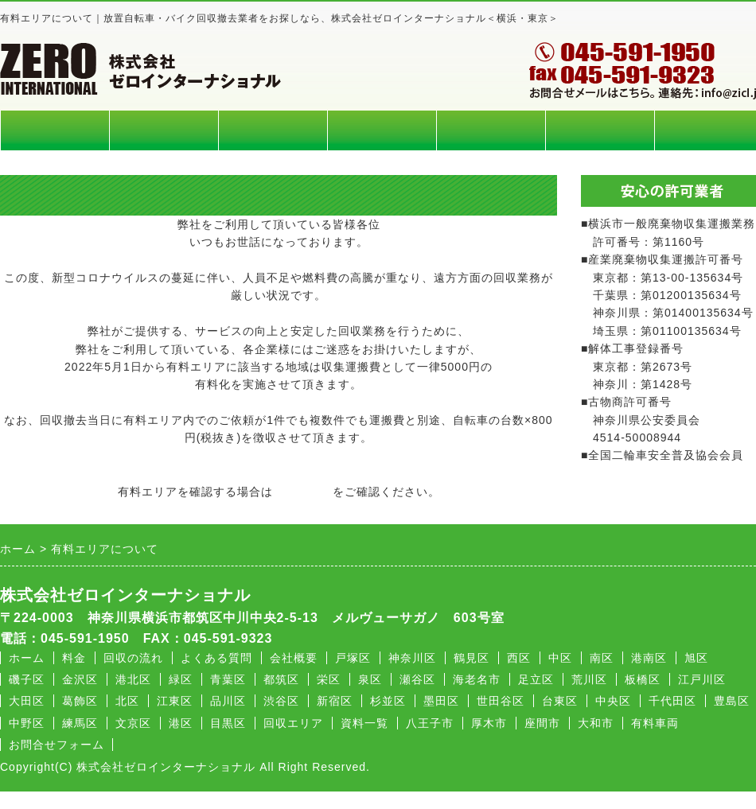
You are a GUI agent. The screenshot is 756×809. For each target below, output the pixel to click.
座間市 (542, 723)
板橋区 (643, 679)
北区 (127, 700)
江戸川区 (702, 679)
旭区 (696, 657)
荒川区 (589, 679)
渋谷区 (281, 700)
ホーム (55, 130)
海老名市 (477, 679)
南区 (602, 657)
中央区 (613, 700)
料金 (164, 130)
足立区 (536, 679)
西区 (519, 657)
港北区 (133, 679)
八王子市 (430, 723)
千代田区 (672, 700)
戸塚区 (353, 657)
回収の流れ (382, 130)
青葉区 (228, 679)
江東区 (175, 700)
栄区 (329, 679)
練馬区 (80, 723)
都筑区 (281, 679)
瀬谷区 (417, 679)
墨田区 (441, 700)
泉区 (370, 679)
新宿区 (335, 700)
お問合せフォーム (56, 744)
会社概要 (600, 130)
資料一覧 (364, 723)
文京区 (133, 723)
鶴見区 (471, 657)
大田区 (27, 700)
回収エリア (273, 130)
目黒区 (228, 723)
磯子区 (27, 679)
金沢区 (80, 679)
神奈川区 (412, 657)
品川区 (228, 700)
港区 (181, 723)
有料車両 (655, 723)
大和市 (596, 723)
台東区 (560, 700)
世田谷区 (500, 700)
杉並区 (388, 700)
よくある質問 (491, 130)
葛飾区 (80, 700)
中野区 (27, 723)
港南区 (649, 657)
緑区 (181, 679)
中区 (560, 657)
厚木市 (489, 723)
